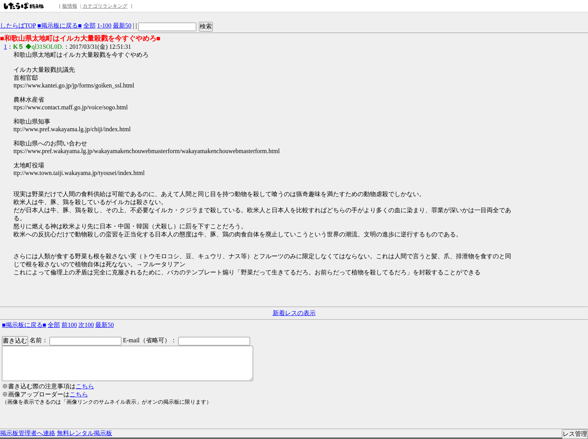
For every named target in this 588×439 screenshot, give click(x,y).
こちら (85, 386)
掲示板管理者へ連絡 (27, 433)
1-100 (104, 25)
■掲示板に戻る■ (59, 25)
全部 (89, 25)
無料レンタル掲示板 (84, 433)
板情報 (69, 6)
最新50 (122, 25)
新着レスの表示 (294, 313)
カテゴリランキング (105, 6)
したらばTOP (18, 25)
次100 (86, 325)
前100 (69, 325)
